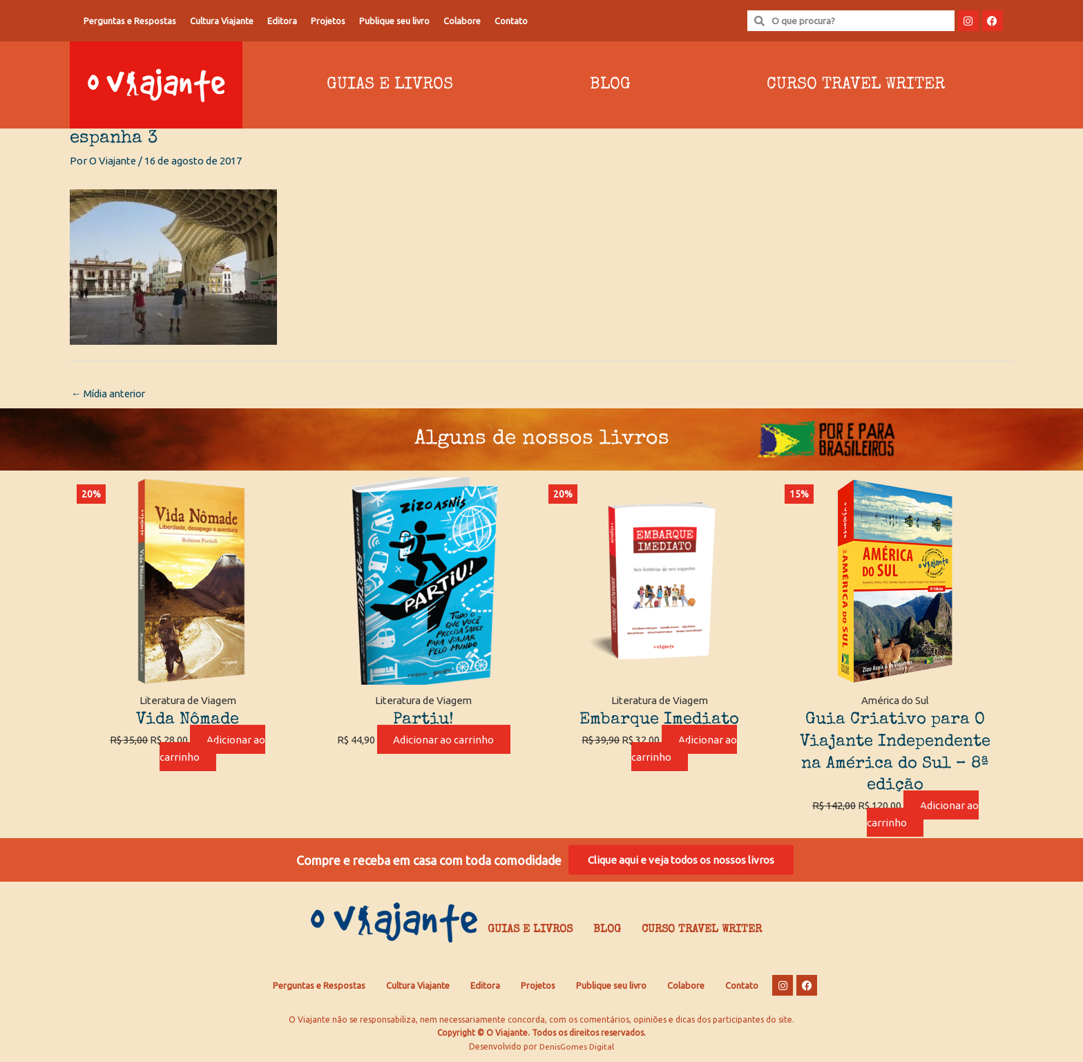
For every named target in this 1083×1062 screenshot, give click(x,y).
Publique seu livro (394, 21)
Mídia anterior (110, 394)
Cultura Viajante (221, 21)
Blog (610, 85)
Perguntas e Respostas (130, 21)
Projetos (328, 21)
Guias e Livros (390, 85)
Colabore (462, 21)
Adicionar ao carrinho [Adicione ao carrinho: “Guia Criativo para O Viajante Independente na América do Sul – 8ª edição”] (923, 814)
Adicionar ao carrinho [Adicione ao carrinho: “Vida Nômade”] (212, 749)
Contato (511, 21)
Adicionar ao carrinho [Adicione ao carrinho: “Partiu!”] (443, 740)
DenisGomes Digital (577, 1048)
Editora (282, 21)
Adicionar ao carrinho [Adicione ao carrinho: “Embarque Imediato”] (684, 749)
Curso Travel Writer (856, 85)
